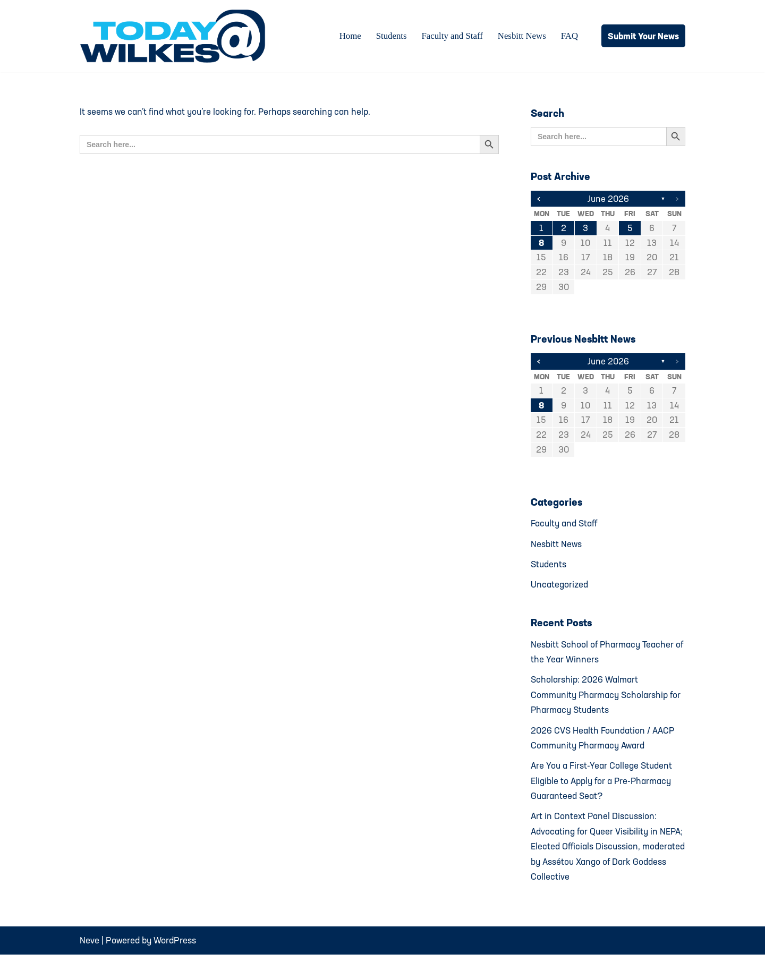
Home (348, 36)
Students (389, 36)
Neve (89, 948)
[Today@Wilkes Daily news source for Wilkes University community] (175, 36)
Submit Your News (643, 35)
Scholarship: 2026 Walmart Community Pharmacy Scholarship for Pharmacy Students (606, 699)
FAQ (569, 36)
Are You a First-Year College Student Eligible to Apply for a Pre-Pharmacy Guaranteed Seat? (602, 786)
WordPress (175, 948)
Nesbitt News (521, 36)
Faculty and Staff (451, 36)
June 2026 (608, 199)
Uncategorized (559, 587)
